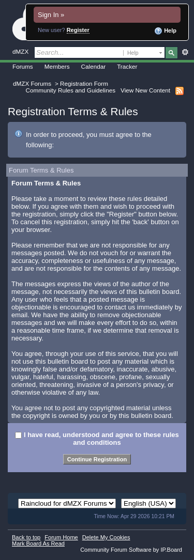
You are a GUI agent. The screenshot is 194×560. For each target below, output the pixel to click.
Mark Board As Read (38, 543)
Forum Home (61, 537)
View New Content (145, 90)
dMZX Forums (32, 83)
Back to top (26, 537)
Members (57, 66)
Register (78, 30)
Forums (22, 66)
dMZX (20, 51)
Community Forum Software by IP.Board (131, 550)
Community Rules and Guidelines (70, 90)
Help (165, 31)
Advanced (184, 52)
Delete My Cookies (106, 537)
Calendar (93, 66)
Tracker (127, 66)
